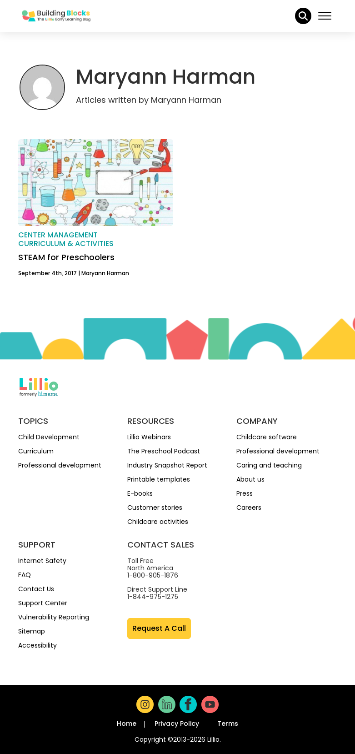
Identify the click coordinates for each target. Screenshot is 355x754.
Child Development (49, 437)
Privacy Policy (177, 723)
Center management (58, 235)
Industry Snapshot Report (167, 465)
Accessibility (37, 645)
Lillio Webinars (149, 437)
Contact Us (36, 588)
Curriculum (36, 451)
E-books (140, 493)
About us (250, 479)
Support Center (42, 603)
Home (126, 723)
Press (244, 493)
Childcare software (266, 437)
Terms (227, 723)
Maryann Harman (105, 273)
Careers (248, 507)
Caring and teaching (269, 465)
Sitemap (31, 631)
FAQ (24, 574)
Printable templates (158, 479)
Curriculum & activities (66, 243)
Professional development (59, 465)
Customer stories (154, 507)
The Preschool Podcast (163, 451)
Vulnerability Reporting (53, 617)
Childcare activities (157, 521)
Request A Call (159, 628)
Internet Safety (42, 560)
